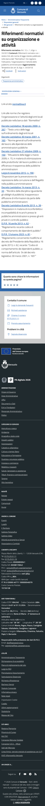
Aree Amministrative (9, 395)
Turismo (4, 478)
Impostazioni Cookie (9, 699)
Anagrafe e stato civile (10, 436)
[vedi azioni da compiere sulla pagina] (19, 71)
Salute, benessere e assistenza (13, 470)
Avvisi (3, 507)
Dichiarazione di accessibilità (12, 661)
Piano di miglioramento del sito (13, 665)
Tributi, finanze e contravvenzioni (14, 474)
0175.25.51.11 (10, 556)
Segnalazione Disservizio (11, 676)
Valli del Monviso (8, 747)
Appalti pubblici (7, 440)
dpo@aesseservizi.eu (15, 642)
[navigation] (4, 10)
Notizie (4, 495)
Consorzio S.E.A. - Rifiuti (10, 743)
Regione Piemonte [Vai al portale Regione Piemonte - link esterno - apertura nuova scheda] (9, 3)
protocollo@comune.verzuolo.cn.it (20, 570)
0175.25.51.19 (11, 559)
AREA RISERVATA (21, 802)
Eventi (4, 520)
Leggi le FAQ (6, 669)
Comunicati (5, 503)
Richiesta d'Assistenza (10, 680)
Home (3, 19)
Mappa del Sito (7, 715)
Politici (4, 415)
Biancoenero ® (24, 796)
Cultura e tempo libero (10, 451)
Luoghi (4, 524)
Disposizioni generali (11, 22)
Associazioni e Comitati (10, 543)
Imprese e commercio (9, 463)
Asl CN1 (4, 736)
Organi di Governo (8, 392)
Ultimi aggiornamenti (9, 707)
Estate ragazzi (7, 499)
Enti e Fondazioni (8, 407)
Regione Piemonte (8, 728)
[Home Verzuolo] (21, 11)
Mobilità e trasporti (8, 466)
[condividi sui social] (7, 71)
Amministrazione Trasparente (18, 19)
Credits (4, 703)
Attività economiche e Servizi (13, 539)
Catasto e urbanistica (9, 447)
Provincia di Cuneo (8, 732)
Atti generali (8, 24)
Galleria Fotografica (9, 532)
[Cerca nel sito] (38, 11)
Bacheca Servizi (7, 684)
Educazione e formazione (11, 455)
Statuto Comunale (8, 688)
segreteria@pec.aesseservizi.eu (17, 645)
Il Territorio (5, 528)
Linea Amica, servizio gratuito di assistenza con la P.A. (22, 751)
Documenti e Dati (8, 403)
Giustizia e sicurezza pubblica (12, 459)
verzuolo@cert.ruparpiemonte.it (19, 567)
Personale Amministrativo (11, 411)
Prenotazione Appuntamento (13, 672)
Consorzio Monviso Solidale (12, 740)
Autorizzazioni (6, 443)
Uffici (3, 399)
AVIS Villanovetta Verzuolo (12, 755)
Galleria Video (6, 535)
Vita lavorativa (7, 482)
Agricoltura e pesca (9, 428)
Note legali (5, 696)
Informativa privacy (9, 692)
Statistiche (5, 711)
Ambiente (5, 432)
